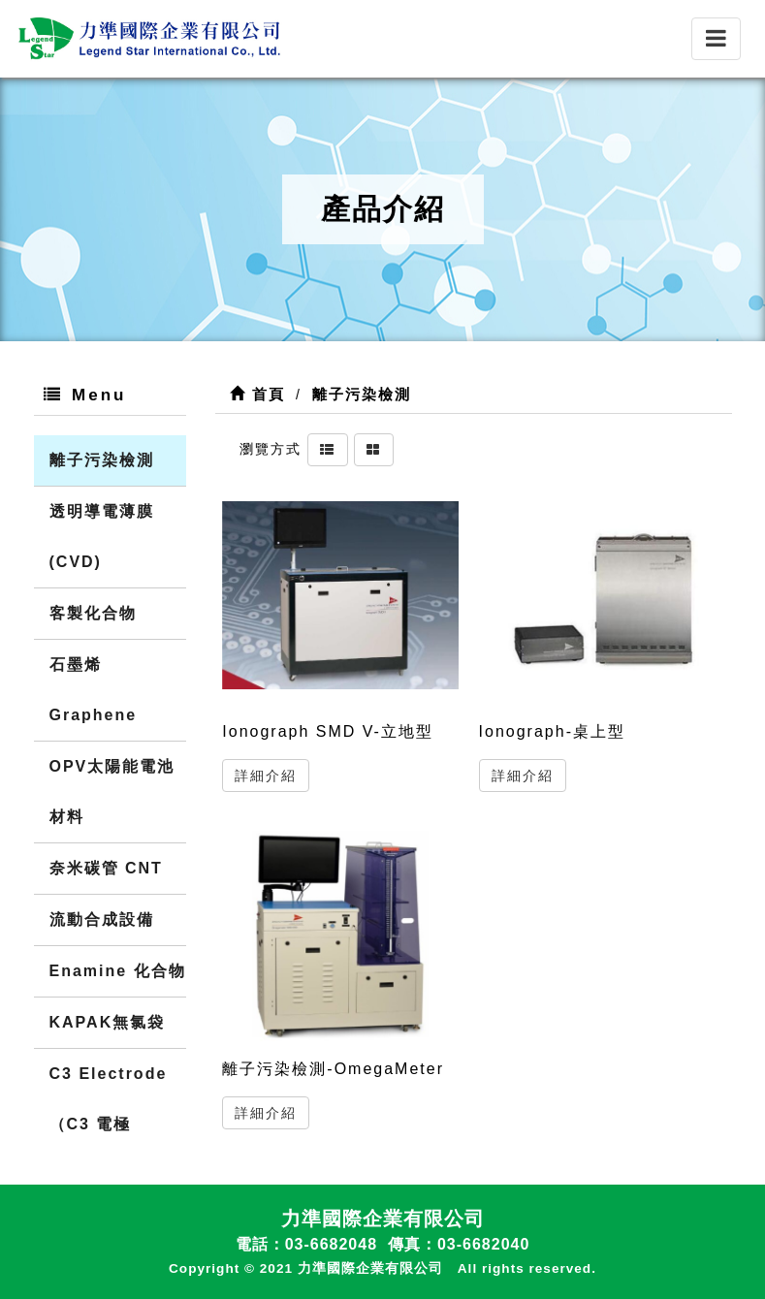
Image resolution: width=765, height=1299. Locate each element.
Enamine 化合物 (117, 971)
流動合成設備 (101, 919)
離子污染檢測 (101, 460)
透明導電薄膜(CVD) (101, 536)
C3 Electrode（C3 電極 (108, 1098)
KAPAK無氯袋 (107, 1022)
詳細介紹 (266, 775)
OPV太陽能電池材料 (112, 791)
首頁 (257, 394)
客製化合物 (93, 613)
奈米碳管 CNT (106, 868)
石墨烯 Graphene (93, 689)
